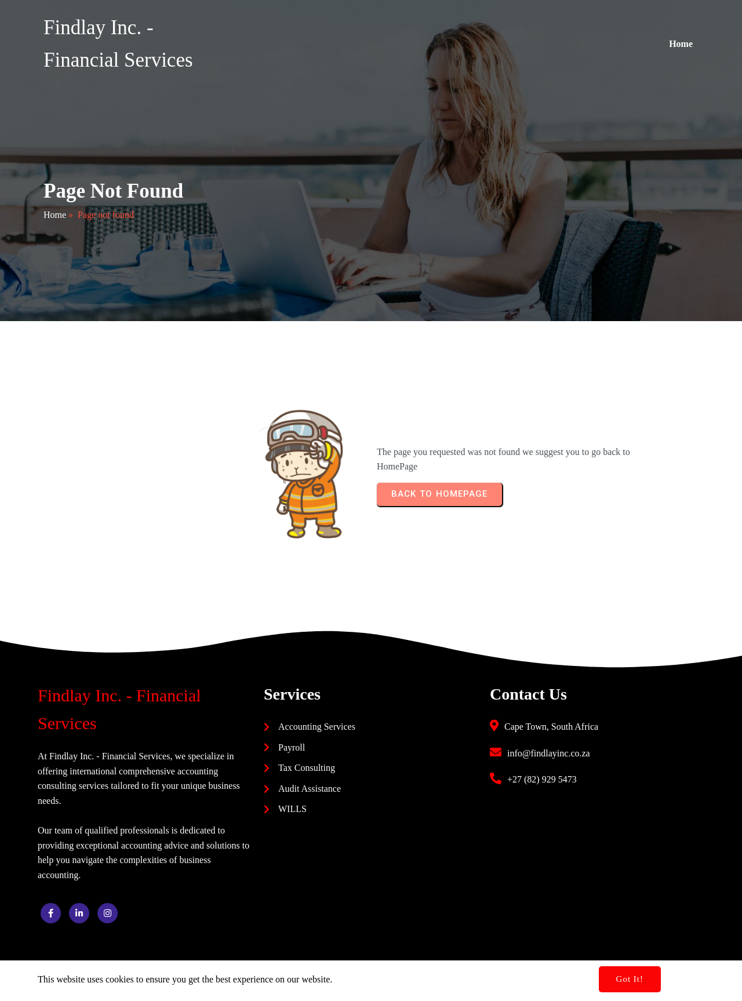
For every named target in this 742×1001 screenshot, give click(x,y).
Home (54, 215)
